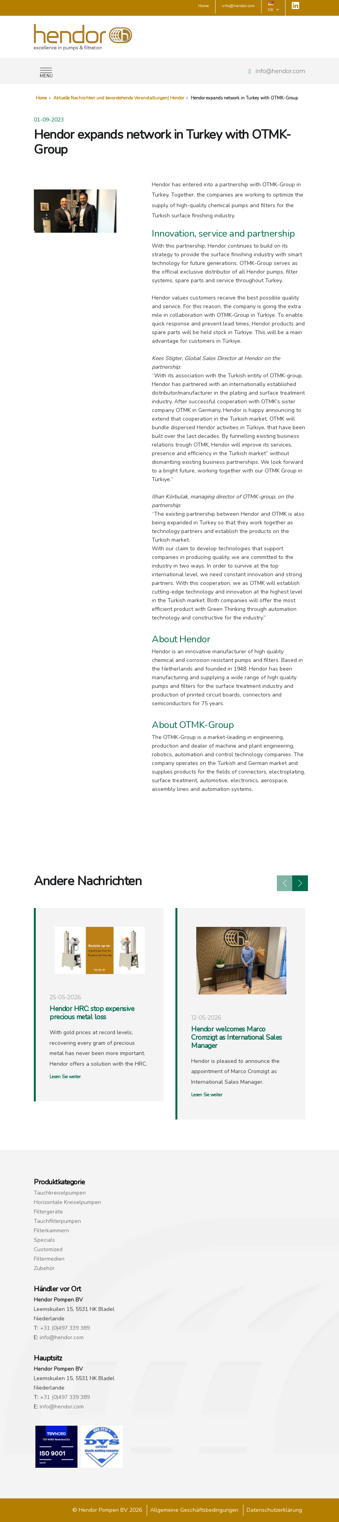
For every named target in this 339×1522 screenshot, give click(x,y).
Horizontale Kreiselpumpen (67, 1202)
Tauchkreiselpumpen (60, 1193)
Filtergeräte (48, 1211)
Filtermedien (49, 1259)
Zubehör (44, 1268)
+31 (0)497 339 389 (65, 1328)
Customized (48, 1249)
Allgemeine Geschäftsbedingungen (194, 1510)
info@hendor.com (280, 71)
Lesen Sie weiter (65, 1077)
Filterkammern (51, 1230)
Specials (44, 1240)
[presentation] (285, 883)
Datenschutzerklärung (274, 1510)
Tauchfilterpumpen (57, 1221)
